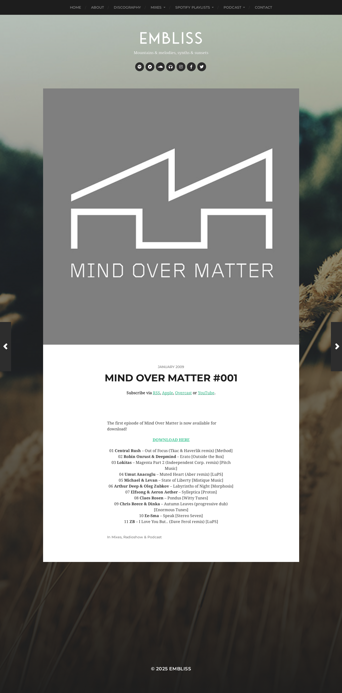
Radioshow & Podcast (142, 537)
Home (75, 7)
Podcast (232, 7)
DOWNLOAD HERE (171, 440)
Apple (167, 392)
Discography (127, 7)
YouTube (206, 392)
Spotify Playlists (192, 7)
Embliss (180, 669)
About (97, 7)
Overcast (183, 392)
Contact (263, 7)
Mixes (156, 7)
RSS (156, 392)
